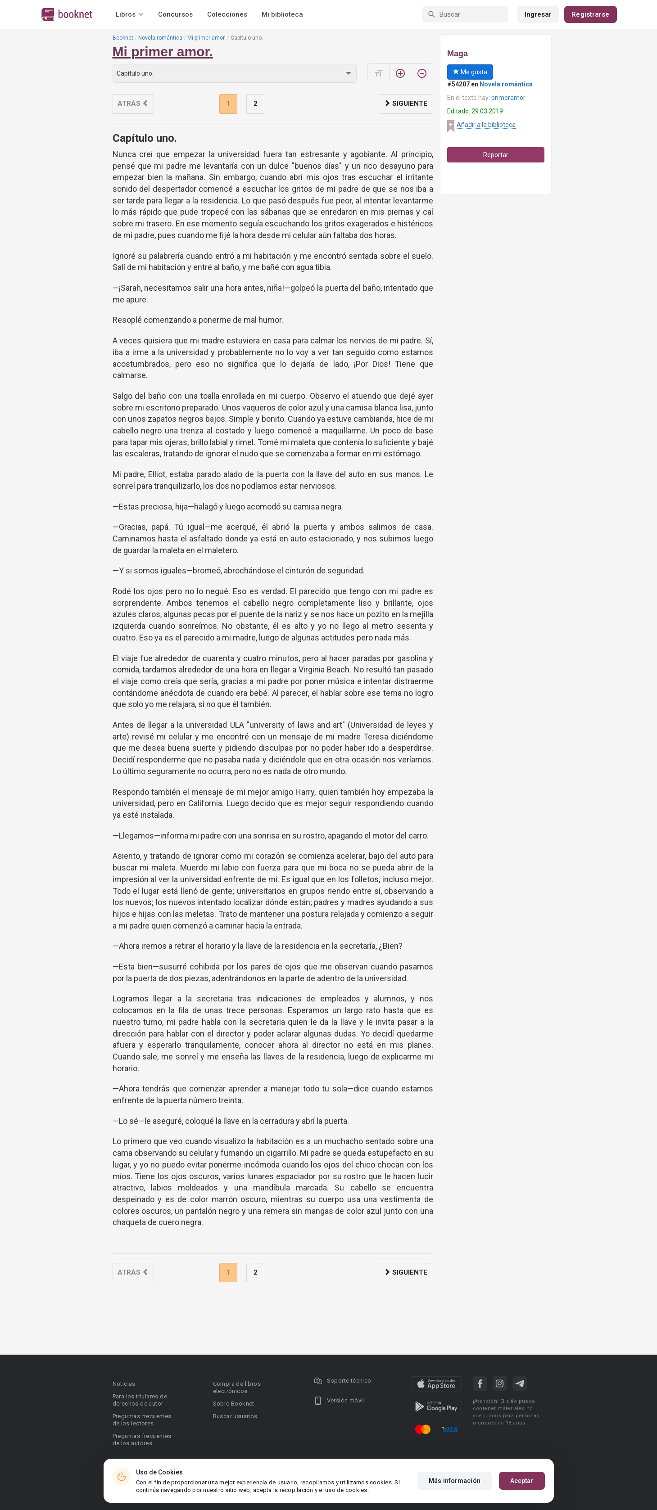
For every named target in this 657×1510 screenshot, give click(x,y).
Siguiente (405, 103)
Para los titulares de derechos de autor (140, 1400)
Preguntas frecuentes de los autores (142, 1440)
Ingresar (538, 14)
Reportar (495, 154)
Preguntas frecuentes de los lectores (142, 1420)
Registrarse (590, 14)
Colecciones (227, 14)
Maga (457, 53)
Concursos (175, 14)
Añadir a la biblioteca (486, 124)
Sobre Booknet (233, 1403)
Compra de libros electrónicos (237, 1387)
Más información (454, 1480)
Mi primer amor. (206, 38)
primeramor (508, 97)
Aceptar (522, 1480)
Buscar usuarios (235, 1416)
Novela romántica (160, 38)
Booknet (123, 38)
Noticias (124, 1383)
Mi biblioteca (282, 14)
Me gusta (470, 72)
